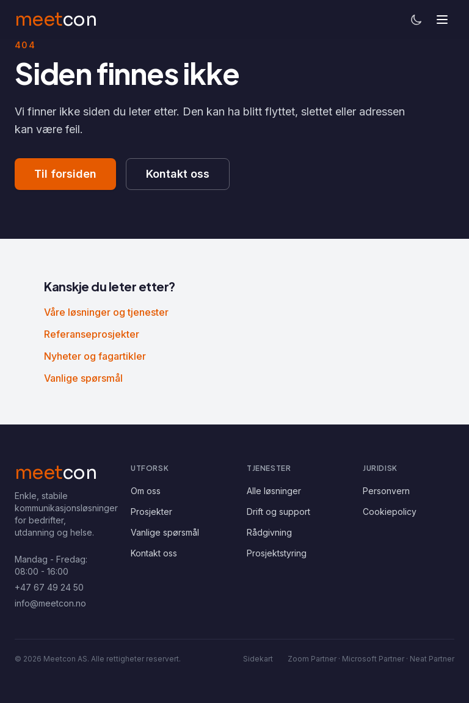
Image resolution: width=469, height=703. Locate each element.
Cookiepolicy (389, 511)
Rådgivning (269, 532)
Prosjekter (151, 511)
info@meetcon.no (50, 603)
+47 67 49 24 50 (49, 587)
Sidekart (258, 658)
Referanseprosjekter (91, 334)
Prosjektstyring (277, 553)
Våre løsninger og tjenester (106, 312)
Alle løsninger (274, 491)
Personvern (386, 491)
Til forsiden (65, 173)
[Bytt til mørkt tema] (416, 20)
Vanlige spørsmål (83, 378)
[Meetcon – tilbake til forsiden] (55, 19)
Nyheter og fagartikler (95, 356)
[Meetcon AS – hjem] (55, 473)
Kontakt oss (177, 173)
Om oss (146, 491)
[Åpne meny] (442, 19)
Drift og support (278, 511)
